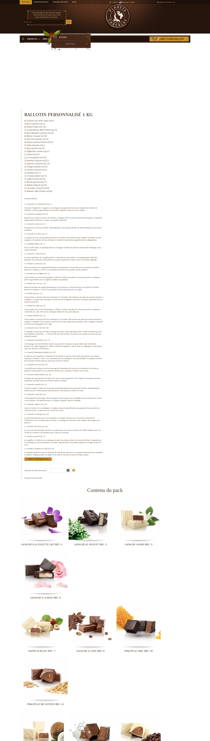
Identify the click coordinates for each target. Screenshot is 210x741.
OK (54, 21)
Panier (169, 14)
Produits (33, 35)
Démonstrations (41, 2)
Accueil (22, 40)
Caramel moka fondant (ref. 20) (137, 324)
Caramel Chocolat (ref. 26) (135, 380)
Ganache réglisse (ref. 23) (135, 358)
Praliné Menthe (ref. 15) (134, 262)
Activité (83, 35)
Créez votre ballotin (172, 35)
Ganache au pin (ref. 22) (134, 346)
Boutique (26, 2)
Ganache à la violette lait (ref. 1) (137, 142)
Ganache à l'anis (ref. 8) (134, 196)
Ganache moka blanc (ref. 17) (136, 287)
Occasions (68, 35)
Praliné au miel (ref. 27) (134, 390)
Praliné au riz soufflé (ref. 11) (136, 220)
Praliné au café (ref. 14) (134, 253)
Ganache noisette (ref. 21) (135, 334)
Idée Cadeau (50, 35)
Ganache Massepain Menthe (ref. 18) (139, 299)
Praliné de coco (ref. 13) (134, 230)
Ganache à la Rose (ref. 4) (135, 174)
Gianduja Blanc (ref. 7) (134, 186)
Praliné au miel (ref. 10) (134, 208)
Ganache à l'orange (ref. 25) (136, 368)
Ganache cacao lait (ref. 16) (136, 275)
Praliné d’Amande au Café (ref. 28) (138, 403)
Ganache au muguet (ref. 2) (135, 154)
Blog (74, 2)
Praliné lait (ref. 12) (133, 240)
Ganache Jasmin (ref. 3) (134, 164)
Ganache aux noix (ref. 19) (135, 311)
